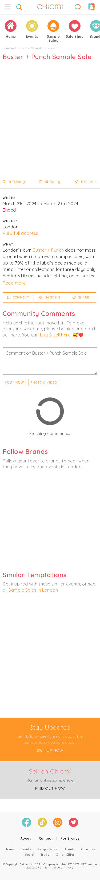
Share (81, 297)
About (26, 838)
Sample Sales (41, 48)
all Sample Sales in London (30, 590)
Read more (14, 283)
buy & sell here (55, 335)
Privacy (68, 867)
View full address (20, 233)
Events (26, 849)
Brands (69, 849)
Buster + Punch (48, 250)
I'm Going (49, 297)
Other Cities (65, 854)
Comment (18, 297)
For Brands (70, 838)
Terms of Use (53, 867)
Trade (45, 854)
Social (29, 854)
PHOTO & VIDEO (43, 382)
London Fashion (15, 48)
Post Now (14, 382)
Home (9, 849)
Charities (88, 849)
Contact (46, 838)
